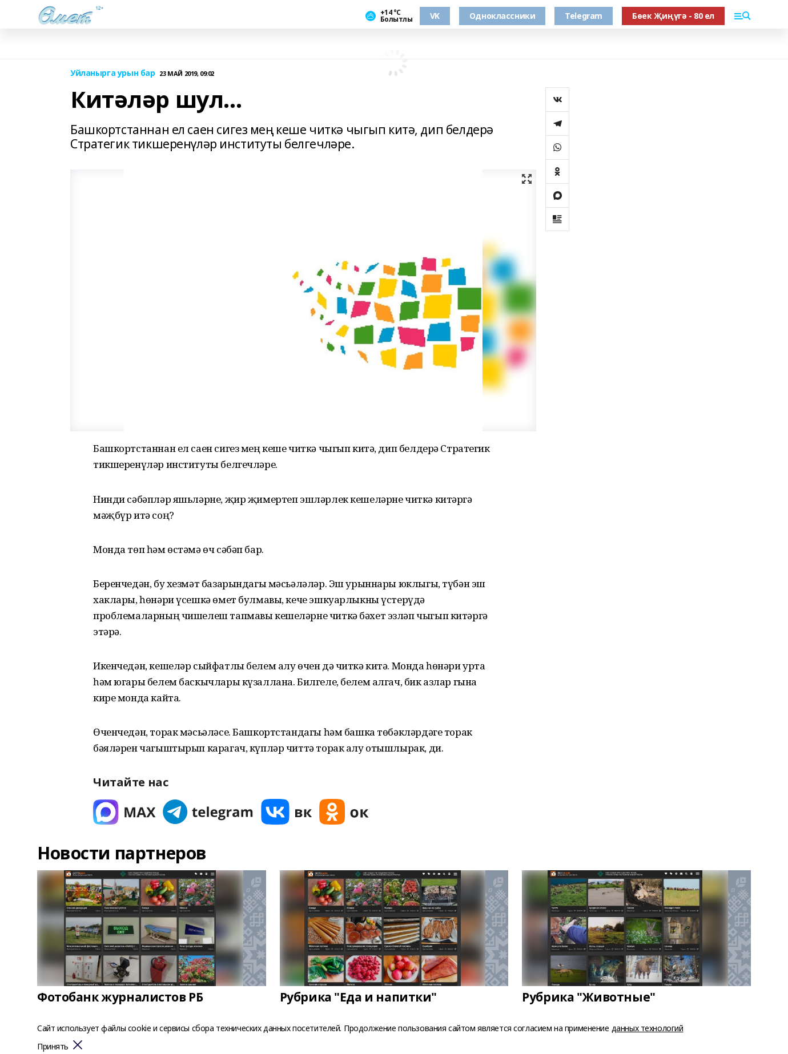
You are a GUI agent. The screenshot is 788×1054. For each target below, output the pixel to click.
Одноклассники (502, 15)
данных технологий (648, 1028)
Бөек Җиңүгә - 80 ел (673, 15)
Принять (53, 1047)
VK (435, 15)
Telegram (583, 15)
